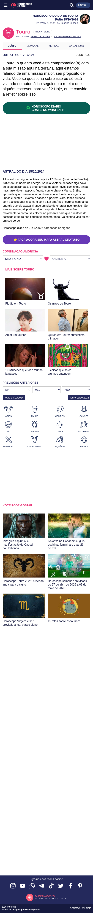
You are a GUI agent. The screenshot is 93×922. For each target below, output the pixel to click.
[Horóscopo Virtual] (26, 5)
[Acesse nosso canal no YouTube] (23, 886)
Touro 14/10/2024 (13, 397)
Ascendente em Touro (67, 36)
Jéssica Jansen (69, 23)
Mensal (54, 45)
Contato (75, 908)
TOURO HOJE (82, 54)
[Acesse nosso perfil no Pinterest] (80, 886)
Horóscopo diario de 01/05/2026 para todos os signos (36, 227)
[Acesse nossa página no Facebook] (70, 886)
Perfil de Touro (40, 36)
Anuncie (86, 908)
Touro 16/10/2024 (79, 397)
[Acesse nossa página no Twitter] (61, 886)
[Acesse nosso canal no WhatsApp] (32, 886)
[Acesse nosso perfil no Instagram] (13, 886)
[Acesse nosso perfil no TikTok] (51, 886)
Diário (12, 45)
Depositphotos (32, 909)
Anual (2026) (77, 45)
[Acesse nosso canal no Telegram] (42, 886)
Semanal (33, 45)
